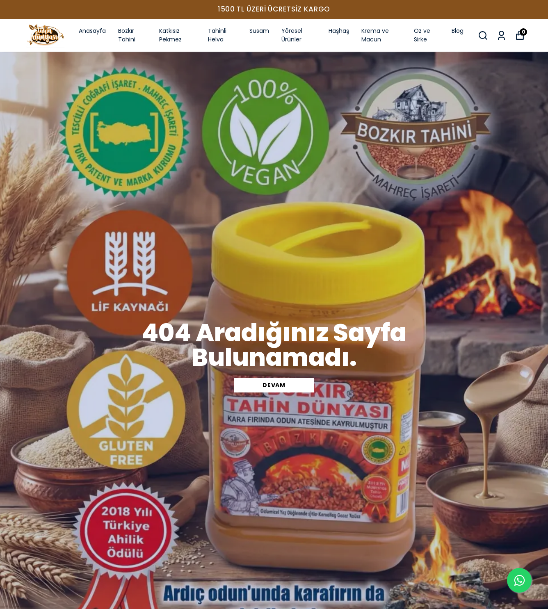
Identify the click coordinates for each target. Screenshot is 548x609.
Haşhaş (339, 31)
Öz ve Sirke (422, 35)
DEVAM (274, 385)
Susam (259, 31)
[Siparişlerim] (501, 35)
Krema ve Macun (375, 35)
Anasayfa (92, 31)
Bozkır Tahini (126, 35)
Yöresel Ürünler (291, 35)
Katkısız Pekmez (170, 35)
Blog (458, 31)
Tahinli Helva (217, 35)
